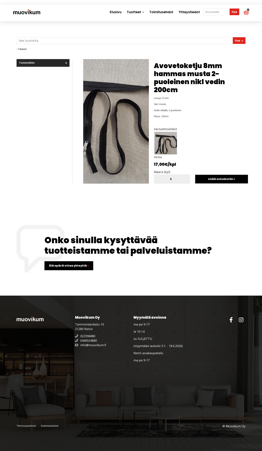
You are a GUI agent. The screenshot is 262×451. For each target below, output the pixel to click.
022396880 (85, 336)
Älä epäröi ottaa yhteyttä (69, 266)
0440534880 (86, 341)
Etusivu (115, 12)
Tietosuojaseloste (26, 425)
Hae (234, 12)
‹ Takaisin (22, 49)
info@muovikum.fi (90, 345)
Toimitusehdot (161, 12)
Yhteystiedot (189, 12)
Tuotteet (134, 12)
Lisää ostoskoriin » (221, 179)
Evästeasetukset (49, 425)
